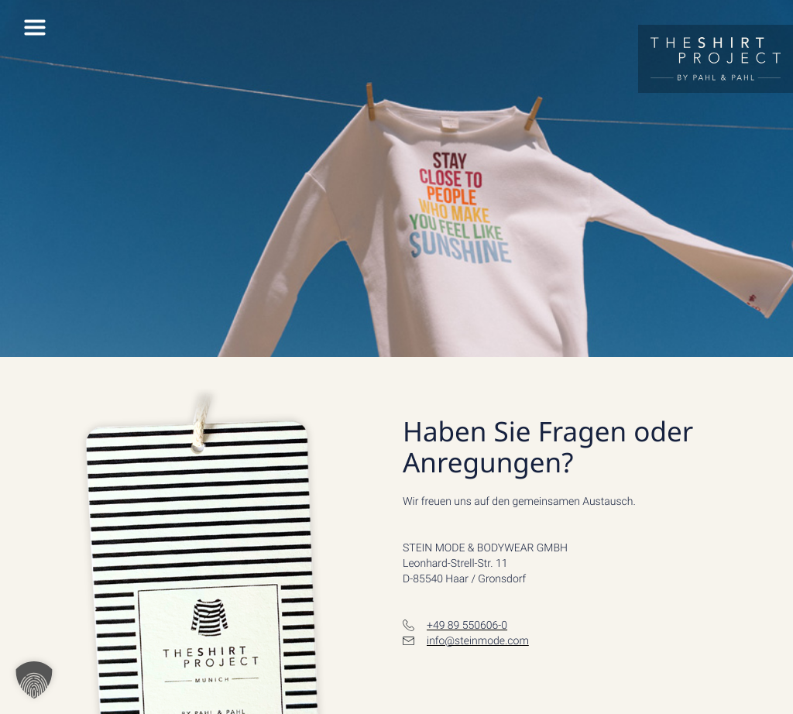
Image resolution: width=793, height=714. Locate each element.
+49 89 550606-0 (467, 626)
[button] (34, 680)
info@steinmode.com (478, 641)
